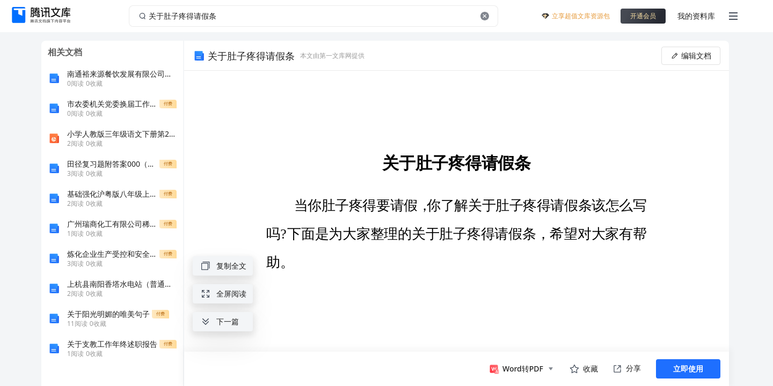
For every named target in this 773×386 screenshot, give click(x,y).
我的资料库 (696, 16)
